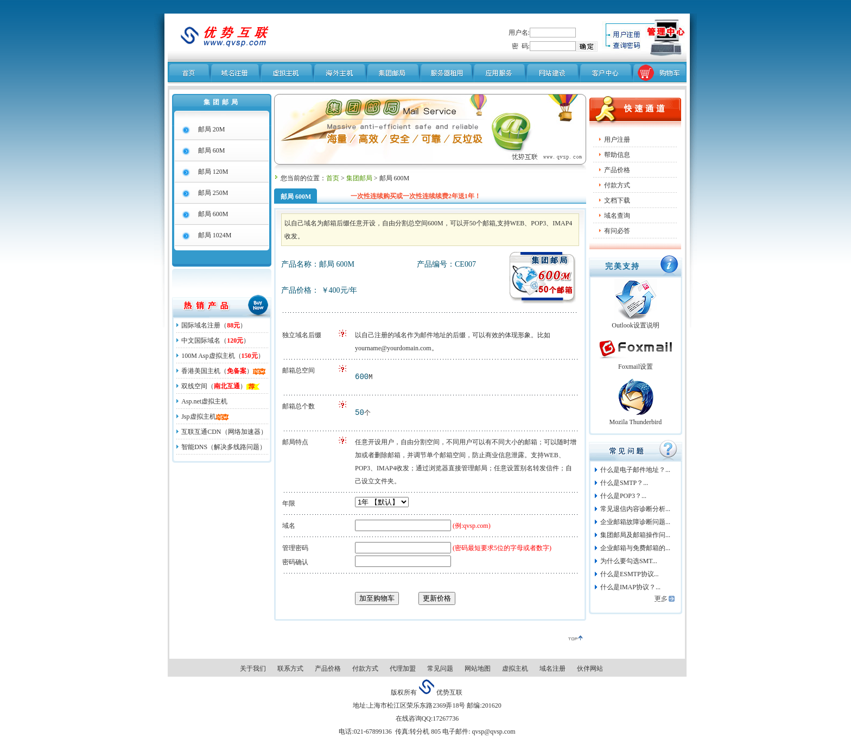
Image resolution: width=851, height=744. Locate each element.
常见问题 (440, 668)
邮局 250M (213, 193)
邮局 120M (213, 171)
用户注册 (617, 139)
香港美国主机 (200, 371)
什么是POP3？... (623, 496)
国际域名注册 (200, 325)
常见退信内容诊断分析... (635, 509)
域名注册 (552, 668)
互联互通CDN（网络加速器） (223, 432)
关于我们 (253, 668)
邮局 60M (211, 150)
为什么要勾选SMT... (628, 561)
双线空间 (194, 386)
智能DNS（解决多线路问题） (223, 447)
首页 (332, 178)
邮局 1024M (215, 235)
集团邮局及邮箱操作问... (635, 535)
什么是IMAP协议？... (630, 587)
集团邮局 (359, 178)
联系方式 (290, 668)
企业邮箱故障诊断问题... (635, 522)
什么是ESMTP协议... (629, 574)
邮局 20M (211, 129)
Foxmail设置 (635, 366)
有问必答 (617, 231)
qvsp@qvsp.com (492, 731)
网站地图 (478, 668)
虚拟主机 (515, 668)
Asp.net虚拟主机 (204, 401)
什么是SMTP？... (624, 483)
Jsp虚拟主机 (198, 416)
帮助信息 (617, 155)
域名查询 (617, 215)
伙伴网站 (590, 668)
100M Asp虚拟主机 (207, 356)
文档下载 (617, 200)
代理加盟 (403, 668)
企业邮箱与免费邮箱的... (635, 548)
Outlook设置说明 (635, 325)
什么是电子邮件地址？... (635, 470)
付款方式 (617, 185)
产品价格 (328, 668)
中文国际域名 (200, 340)
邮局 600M (213, 214)
